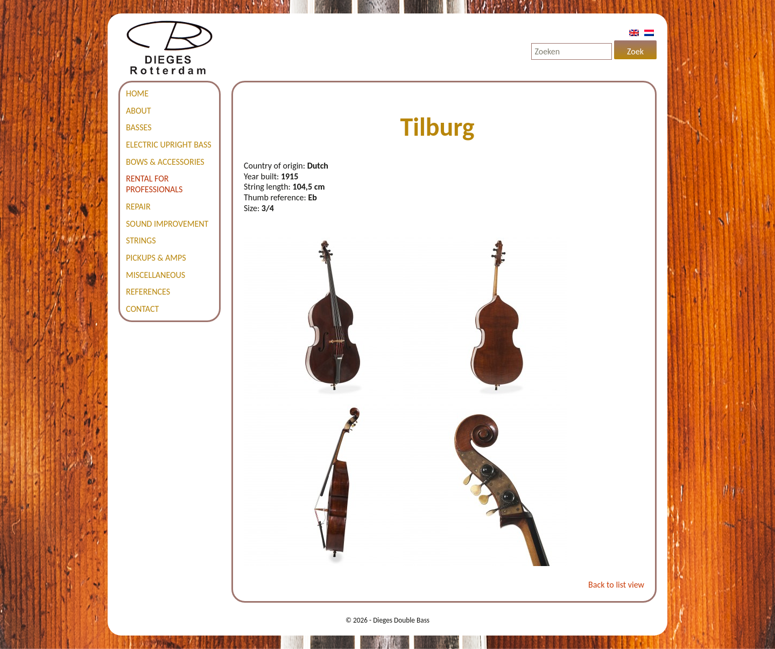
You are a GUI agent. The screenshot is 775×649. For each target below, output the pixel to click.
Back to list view (616, 585)
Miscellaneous (155, 275)
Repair (138, 206)
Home (137, 93)
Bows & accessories (165, 162)
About (138, 111)
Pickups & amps (156, 258)
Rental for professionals (154, 183)
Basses (139, 127)
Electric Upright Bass (169, 144)
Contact (142, 309)
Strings (141, 240)
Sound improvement (167, 224)
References (148, 292)
